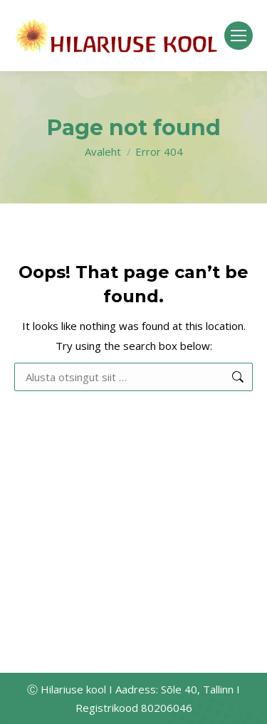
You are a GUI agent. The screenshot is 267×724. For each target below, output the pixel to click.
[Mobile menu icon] (238, 35)
